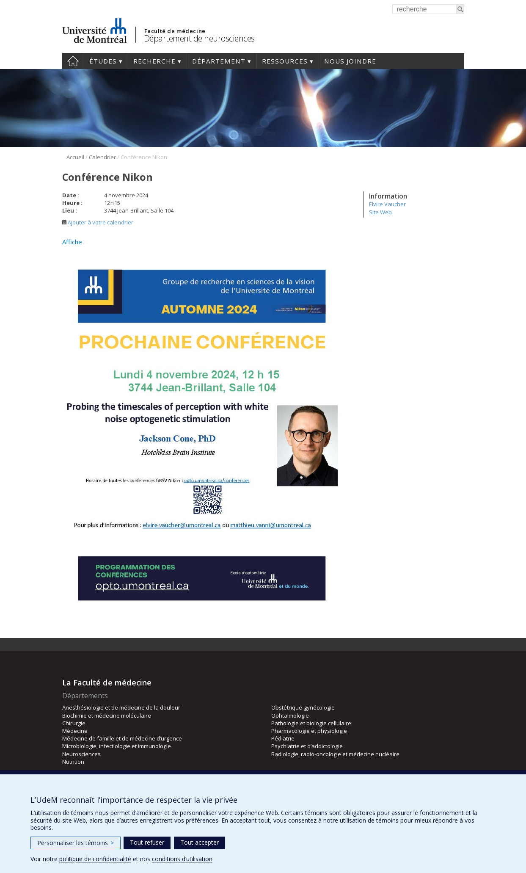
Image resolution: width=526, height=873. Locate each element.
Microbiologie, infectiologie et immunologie (116, 746)
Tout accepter (199, 842)
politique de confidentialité (95, 859)
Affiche (72, 242)
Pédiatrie (283, 738)
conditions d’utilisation (182, 859)
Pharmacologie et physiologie (309, 731)
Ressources (285, 61)
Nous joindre (350, 61)
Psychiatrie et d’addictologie (307, 746)
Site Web (380, 212)
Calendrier (102, 157)
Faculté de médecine (175, 31)
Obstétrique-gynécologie (303, 707)
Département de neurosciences (199, 38)
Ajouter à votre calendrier (97, 222)
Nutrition (73, 761)
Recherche (154, 61)
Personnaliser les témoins (75, 843)
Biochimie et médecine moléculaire (106, 715)
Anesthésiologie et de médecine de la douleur (121, 707)
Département (218, 61)
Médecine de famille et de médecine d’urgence (122, 738)
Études (103, 61)
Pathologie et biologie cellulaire (311, 723)
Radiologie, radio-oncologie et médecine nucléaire (335, 754)
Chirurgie (73, 723)
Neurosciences (81, 754)
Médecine (75, 731)
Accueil (73, 61)
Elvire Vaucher (387, 204)
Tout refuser (147, 842)
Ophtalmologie (290, 715)
